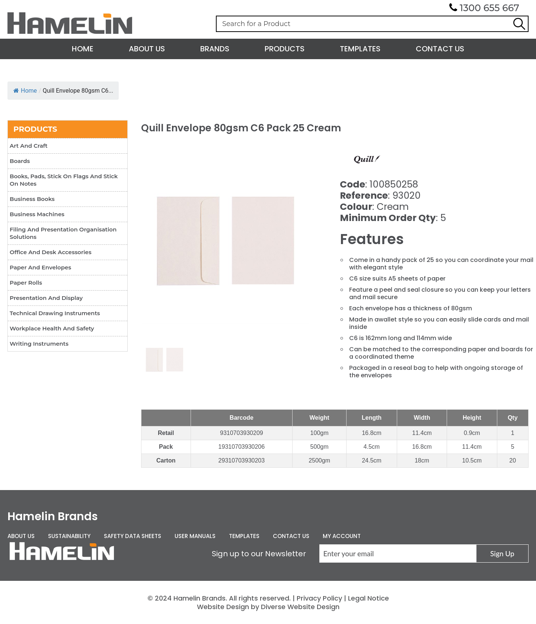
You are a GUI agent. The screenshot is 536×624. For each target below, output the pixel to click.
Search (519, 24)
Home (82, 49)
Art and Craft (29, 145)
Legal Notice (368, 598)
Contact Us (440, 49)
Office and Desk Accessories (51, 252)
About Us (147, 49)
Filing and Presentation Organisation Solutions (63, 233)
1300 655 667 (489, 7)
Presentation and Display (46, 297)
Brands (214, 49)
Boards (20, 160)
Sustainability (69, 536)
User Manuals (195, 536)
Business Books (32, 198)
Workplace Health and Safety (52, 328)
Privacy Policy (319, 598)
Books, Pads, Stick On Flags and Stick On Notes (64, 180)
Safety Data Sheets (132, 536)
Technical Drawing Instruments (55, 313)
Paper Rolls (26, 282)
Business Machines (37, 214)
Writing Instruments (39, 343)
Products (284, 49)
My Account (342, 536)
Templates (360, 49)
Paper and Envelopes (40, 267)
